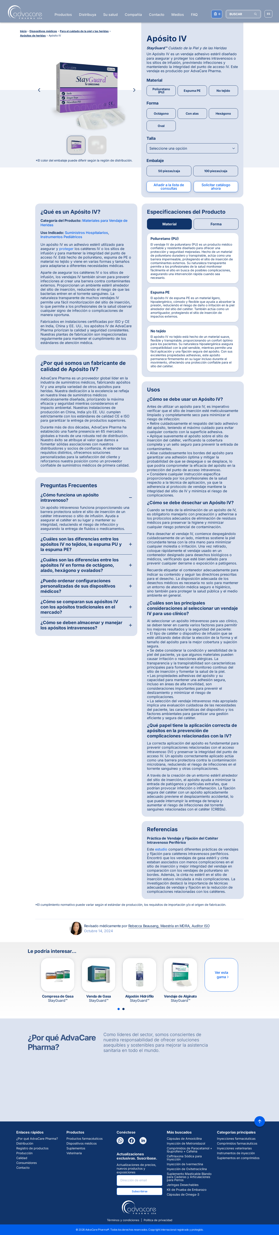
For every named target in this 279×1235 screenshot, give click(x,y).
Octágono (161, 113)
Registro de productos (32, 1148)
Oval (161, 126)
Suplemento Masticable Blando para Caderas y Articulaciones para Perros (189, 1177)
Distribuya (87, 14)
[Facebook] (131, 1140)
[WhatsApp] (120, 1140)
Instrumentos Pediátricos (61, 237)
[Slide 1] (118, 1009)
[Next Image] (134, 90)
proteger (66, 248)
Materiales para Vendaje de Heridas (83, 222)
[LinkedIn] (143, 1140)
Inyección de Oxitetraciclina (187, 1169)
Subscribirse (139, 1191)
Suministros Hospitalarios (86, 232)
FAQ (194, 14)
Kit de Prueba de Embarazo (186, 1189)
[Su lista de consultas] (217, 14)
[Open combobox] (192, 148)
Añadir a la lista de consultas (169, 187)
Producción (24, 1153)
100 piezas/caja (215, 171)
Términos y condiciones (123, 1220)
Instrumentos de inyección (236, 1153)
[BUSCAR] (243, 14)
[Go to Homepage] (23, 12)
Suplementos (75, 1148)
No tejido (223, 90)
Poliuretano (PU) (161, 90)
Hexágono (223, 113)
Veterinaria (74, 1153)
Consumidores (26, 1162)
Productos (63, 14)
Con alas (192, 113)
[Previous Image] (39, 90)
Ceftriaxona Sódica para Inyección (184, 1158)
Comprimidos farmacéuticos (237, 1143)
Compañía (133, 14)
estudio (161, 849)
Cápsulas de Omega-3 (183, 1194)
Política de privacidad (158, 1220)
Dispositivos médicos (81, 1143)
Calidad (21, 1158)
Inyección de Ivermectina (185, 1164)
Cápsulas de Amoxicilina (184, 1138)
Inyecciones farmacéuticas (236, 1138)
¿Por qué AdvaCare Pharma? (37, 1138)
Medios (177, 14)
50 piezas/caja (169, 171)
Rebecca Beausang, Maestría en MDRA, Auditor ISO (168, 926)
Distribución (24, 1143)
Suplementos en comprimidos (238, 1158)
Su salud (110, 14)
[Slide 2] (123, 1009)
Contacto (156, 14)
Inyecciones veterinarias (234, 1148)
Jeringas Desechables (182, 1184)
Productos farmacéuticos (84, 1138)
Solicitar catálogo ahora (216, 187)
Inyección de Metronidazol (186, 1143)
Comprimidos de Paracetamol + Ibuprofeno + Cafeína (189, 1150)
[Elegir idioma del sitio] (268, 14)
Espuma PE (192, 90)
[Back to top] (259, 1121)
